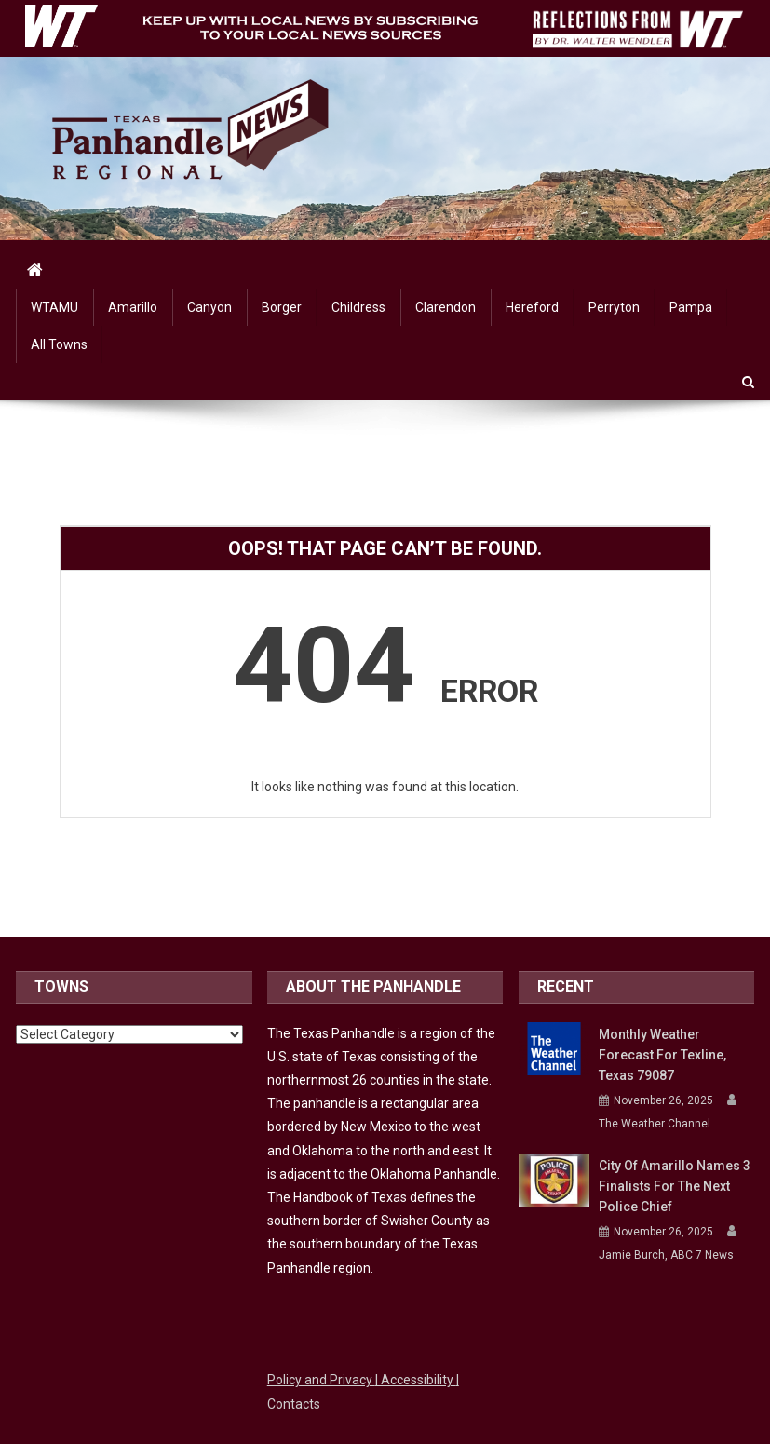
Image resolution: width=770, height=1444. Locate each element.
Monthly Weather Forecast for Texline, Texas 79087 (662, 1055)
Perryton (614, 307)
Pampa (690, 307)
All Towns (59, 344)
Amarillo (132, 307)
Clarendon (445, 307)
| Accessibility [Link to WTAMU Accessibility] (415, 1379)
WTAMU (54, 307)
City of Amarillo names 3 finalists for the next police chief (674, 1186)
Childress (358, 307)
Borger (282, 307)
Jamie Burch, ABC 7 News (666, 1255)
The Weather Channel (654, 1123)
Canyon (209, 307)
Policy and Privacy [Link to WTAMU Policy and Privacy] (321, 1379)
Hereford (532, 307)
